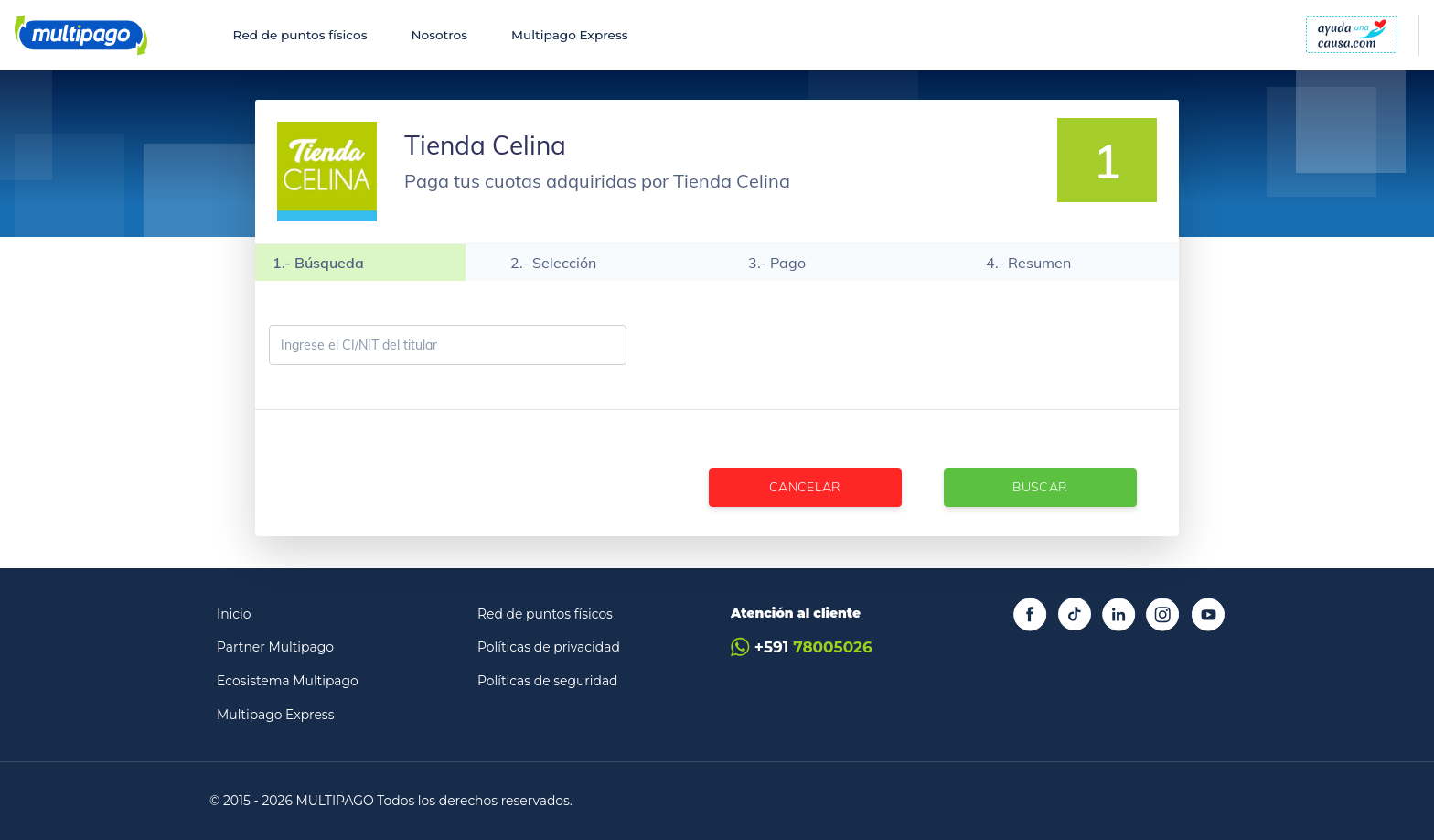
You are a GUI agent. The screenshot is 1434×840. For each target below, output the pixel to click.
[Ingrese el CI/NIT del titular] (447, 345)
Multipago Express (569, 34)
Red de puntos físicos (300, 34)
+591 (801, 647)
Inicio (234, 614)
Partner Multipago (275, 647)
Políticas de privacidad (548, 647)
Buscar (1039, 487)
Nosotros (439, 34)
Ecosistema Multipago (287, 680)
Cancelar (805, 487)
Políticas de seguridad (547, 680)
